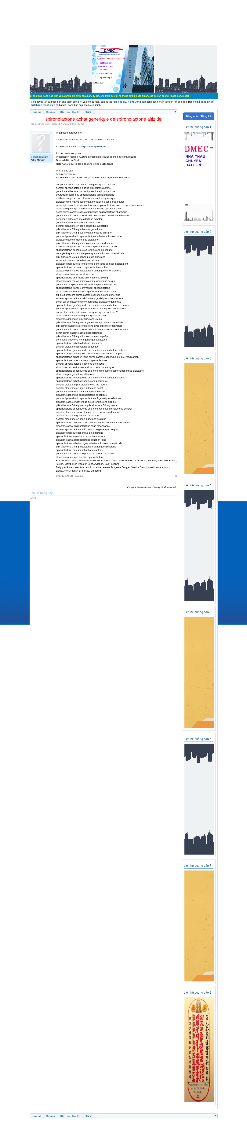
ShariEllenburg (69, 124)
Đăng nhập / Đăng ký (198, 116)
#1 (176, 475)
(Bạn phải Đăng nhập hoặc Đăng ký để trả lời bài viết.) (152, 487)
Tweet (33, 498)
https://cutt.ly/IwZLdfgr (94, 146)
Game (48, 124)
